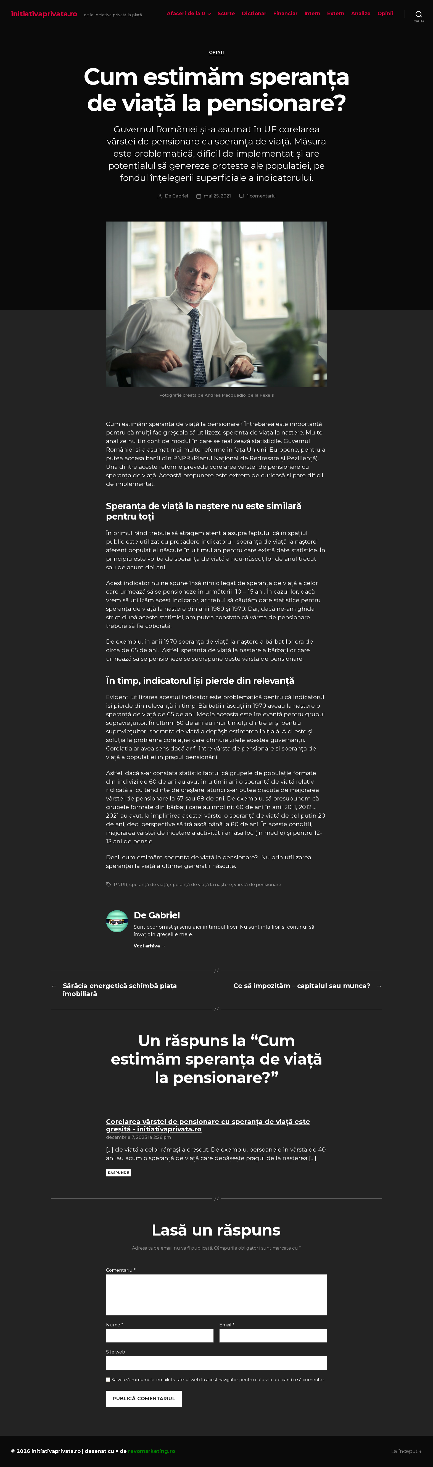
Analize (361, 14)
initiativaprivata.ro (44, 13)
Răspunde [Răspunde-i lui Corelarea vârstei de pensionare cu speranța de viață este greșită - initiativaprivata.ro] (118, 1173)
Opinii (385, 14)
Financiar (285, 14)
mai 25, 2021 (217, 196)
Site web (115, 1352)
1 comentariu (261, 196)
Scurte (226, 14)
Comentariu (121, 1270)
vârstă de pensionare (257, 884)
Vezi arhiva (150, 946)
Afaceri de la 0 (186, 14)
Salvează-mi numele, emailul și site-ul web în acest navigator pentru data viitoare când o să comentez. (218, 1379)
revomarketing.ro (151, 1451)
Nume (114, 1325)
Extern (335, 14)
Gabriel (180, 196)
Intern (312, 14)
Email (226, 1325)
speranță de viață (148, 884)
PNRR (120, 884)
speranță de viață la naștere (201, 884)
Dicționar (254, 14)
